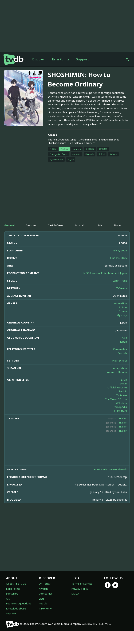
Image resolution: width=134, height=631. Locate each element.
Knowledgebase (16, 608)
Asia (124, 337)
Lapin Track (119, 280)
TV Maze (121, 395)
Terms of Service (81, 583)
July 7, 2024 (120, 250)
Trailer (123, 418)
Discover (38, 59)
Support (82, 59)
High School (119, 360)
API (8, 598)
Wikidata (121, 403)
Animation (120, 303)
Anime (123, 307)
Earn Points (60, 59)
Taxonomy (45, 608)
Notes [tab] (117, 225)
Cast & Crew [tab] (55, 225)
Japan (123, 341)
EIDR (124, 379)
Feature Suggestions (18, 603)
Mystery (122, 315)
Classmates (120, 349)
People (43, 603)
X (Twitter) (120, 411)
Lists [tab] (99, 225)
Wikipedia (121, 407)
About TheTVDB (16, 583)
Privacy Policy (79, 588)
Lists (41, 598)
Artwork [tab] (79, 225)
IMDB (123, 383)
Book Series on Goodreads (110, 469)
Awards (43, 588)
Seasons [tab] (31, 225)
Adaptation (120, 368)
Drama (123, 311)
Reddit (123, 391)
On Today (44, 583)
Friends (122, 353)
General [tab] (9, 225)
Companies (46, 593)
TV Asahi (121, 288)
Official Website (117, 387)
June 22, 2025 (118, 258)
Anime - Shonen (117, 372)
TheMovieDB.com (116, 399)
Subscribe (12, 593)
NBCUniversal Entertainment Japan (105, 273)
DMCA (75, 593)
